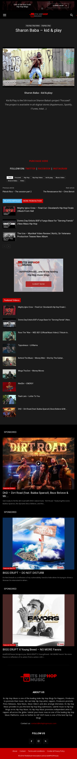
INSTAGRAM (60, 168)
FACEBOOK (44, 168)
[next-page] (8, 246)
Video (22, 181)
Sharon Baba (12, 181)
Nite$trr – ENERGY (25, 383)
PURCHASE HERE (38, 161)
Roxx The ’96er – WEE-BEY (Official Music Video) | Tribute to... (43, 332)
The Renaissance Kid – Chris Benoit (58, 191)
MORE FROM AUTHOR (32, 201)
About (15, 751)
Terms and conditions (36, 751)
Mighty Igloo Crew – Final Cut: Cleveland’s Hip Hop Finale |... (42, 307)
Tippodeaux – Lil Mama (28, 345)
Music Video (60, 177)
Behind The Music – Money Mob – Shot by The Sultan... (41, 358)
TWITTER (30, 168)
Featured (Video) (6, 213)
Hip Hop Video (37, 177)
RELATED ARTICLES (12, 201)
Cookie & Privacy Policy (55, 751)
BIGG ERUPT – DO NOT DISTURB (23, 572)
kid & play (49, 177)
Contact (23, 751)
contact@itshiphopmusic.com (43, 723)
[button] (4, 15)
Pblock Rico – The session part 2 (17, 191)
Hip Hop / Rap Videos (32, 26)
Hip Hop (27, 177)
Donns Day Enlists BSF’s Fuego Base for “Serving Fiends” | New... (44, 320)
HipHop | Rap (46, 26)
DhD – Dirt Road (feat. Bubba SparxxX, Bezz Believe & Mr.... (42, 409)
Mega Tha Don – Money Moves (31, 371)
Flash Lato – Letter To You (29, 396)
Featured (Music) (9, 568)
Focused (18, 177)
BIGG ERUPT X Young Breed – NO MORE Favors (32, 649)
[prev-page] (4, 246)
